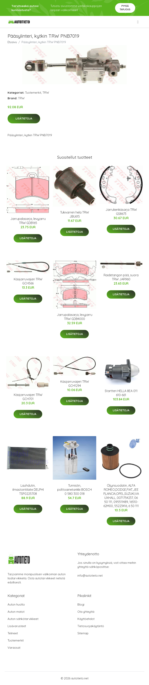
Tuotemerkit (33, 92)
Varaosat (14, 647)
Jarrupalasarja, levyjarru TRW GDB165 (28, 221)
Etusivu (12, 42)
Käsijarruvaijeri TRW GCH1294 (74, 384)
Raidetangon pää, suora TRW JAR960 (121, 277)
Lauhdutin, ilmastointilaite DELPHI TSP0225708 (28, 490)
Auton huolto (16, 604)
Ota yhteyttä (85, 612)
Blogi (80, 604)
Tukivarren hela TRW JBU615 (74, 214)
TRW (45, 92)
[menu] (138, 22)
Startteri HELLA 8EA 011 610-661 (121, 393)
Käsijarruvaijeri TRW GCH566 (28, 281)
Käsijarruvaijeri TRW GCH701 (28, 397)
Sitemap (82, 633)
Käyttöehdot (85, 619)
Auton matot (16, 612)
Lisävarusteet (17, 626)
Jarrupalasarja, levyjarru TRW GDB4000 (74, 317)
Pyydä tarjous (125, 7)
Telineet (13, 633)
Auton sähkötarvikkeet (23, 619)
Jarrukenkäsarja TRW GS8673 (121, 212)
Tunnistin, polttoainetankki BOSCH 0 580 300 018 (74, 490)
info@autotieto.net (90, 575)
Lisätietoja (24, 118)
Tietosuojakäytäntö (90, 626)
